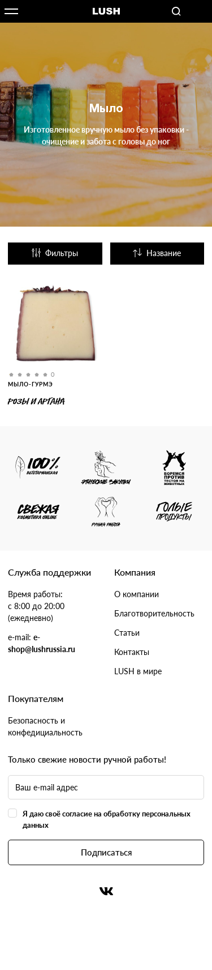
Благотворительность (154, 613)
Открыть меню (11, 11)
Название (157, 253)
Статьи (127, 632)
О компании (136, 594)
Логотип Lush (106, 11)
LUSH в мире (138, 671)
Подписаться (106, 852)
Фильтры (55, 253)
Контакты (131, 652)
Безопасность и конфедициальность (45, 726)
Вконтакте (106, 891)
